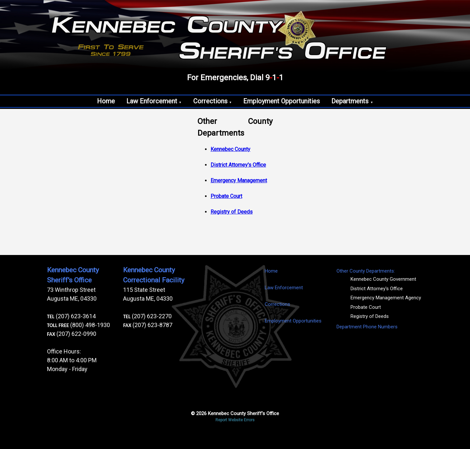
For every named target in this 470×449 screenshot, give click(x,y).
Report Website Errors (235, 420)
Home (106, 101)
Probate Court (226, 196)
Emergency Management (239, 180)
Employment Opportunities (281, 101)
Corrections (212, 101)
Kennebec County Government (383, 279)
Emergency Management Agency (386, 298)
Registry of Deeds (232, 212)
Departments (352, 101)
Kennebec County (230, 149)
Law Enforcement (154, 101)
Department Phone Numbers (367, 327)
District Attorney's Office (238, 165)
